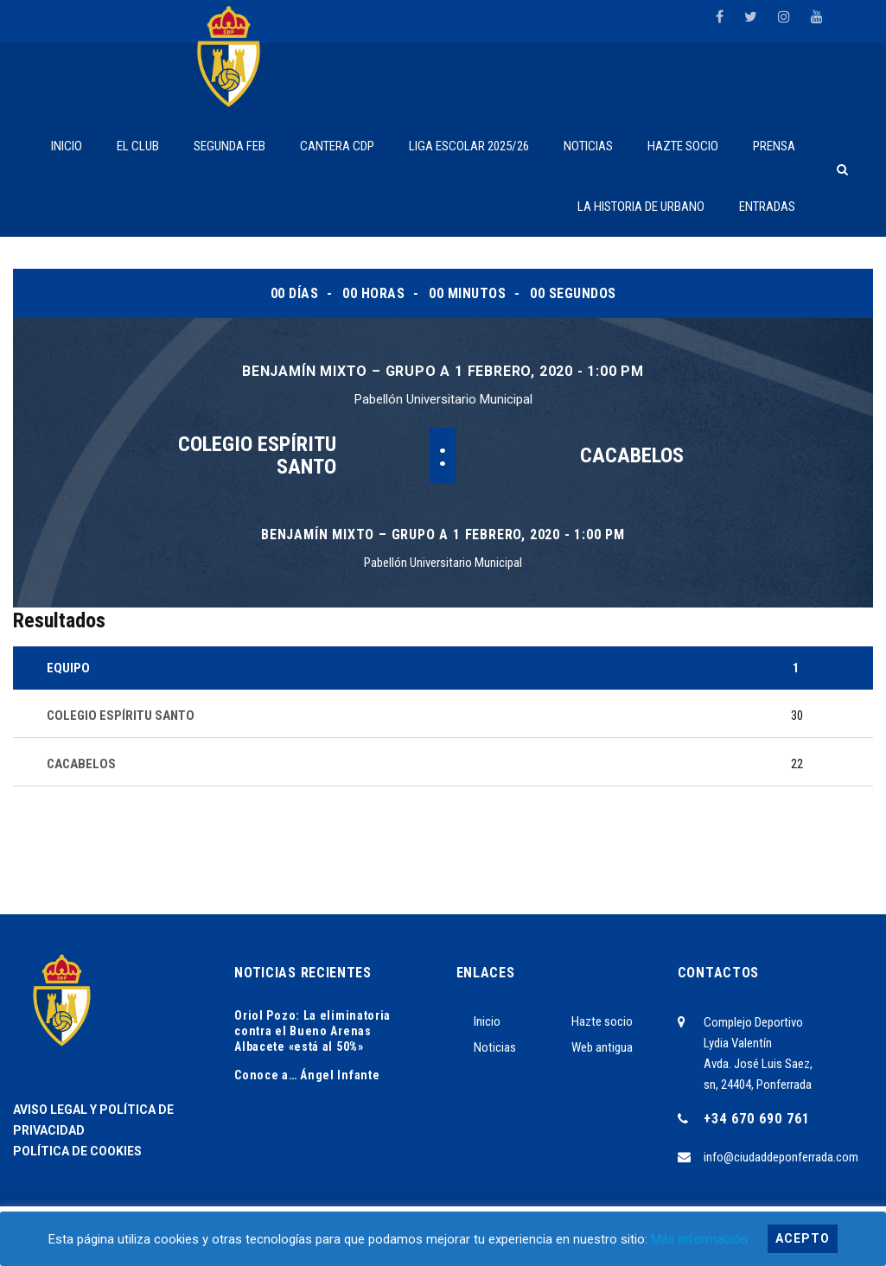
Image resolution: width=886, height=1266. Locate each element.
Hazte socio (602, 1021)
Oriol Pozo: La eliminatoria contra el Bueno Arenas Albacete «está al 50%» (312, 1030)
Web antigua (602, 1047)
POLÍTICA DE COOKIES (77, 1151)
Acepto (802, 1238)
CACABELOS (632, 455)
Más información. (700, 1239)
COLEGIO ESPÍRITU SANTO (257, 455)
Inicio (487, 1021)
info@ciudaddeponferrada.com (781, 1157)
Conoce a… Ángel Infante (306, 1075)
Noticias (495, 1047)
